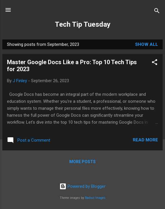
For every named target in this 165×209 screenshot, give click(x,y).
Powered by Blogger (82, 186)
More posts (82, 161)
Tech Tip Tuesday (82, 24)
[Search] (156, 12)
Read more (145, 140)
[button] (154, 63)
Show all (146, 44)
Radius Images (95, 198)
